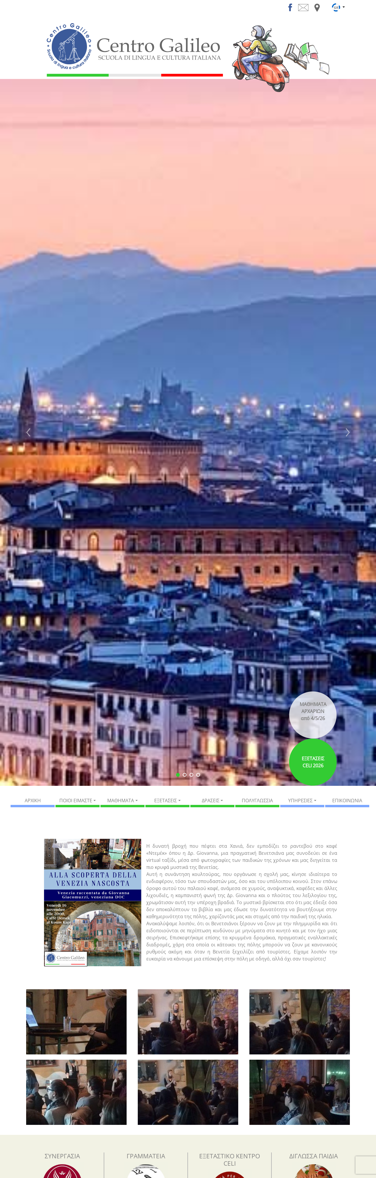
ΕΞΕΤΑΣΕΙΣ (165, 800)
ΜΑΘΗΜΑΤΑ (120, 800)
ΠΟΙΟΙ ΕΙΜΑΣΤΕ (75, 800)
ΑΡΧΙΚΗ (33, 800)
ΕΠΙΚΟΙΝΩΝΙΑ (347, 800)
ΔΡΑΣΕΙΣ (210, 800)
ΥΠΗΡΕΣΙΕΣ (300, 800)
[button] (28, 432)
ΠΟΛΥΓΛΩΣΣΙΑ (257, 800)
